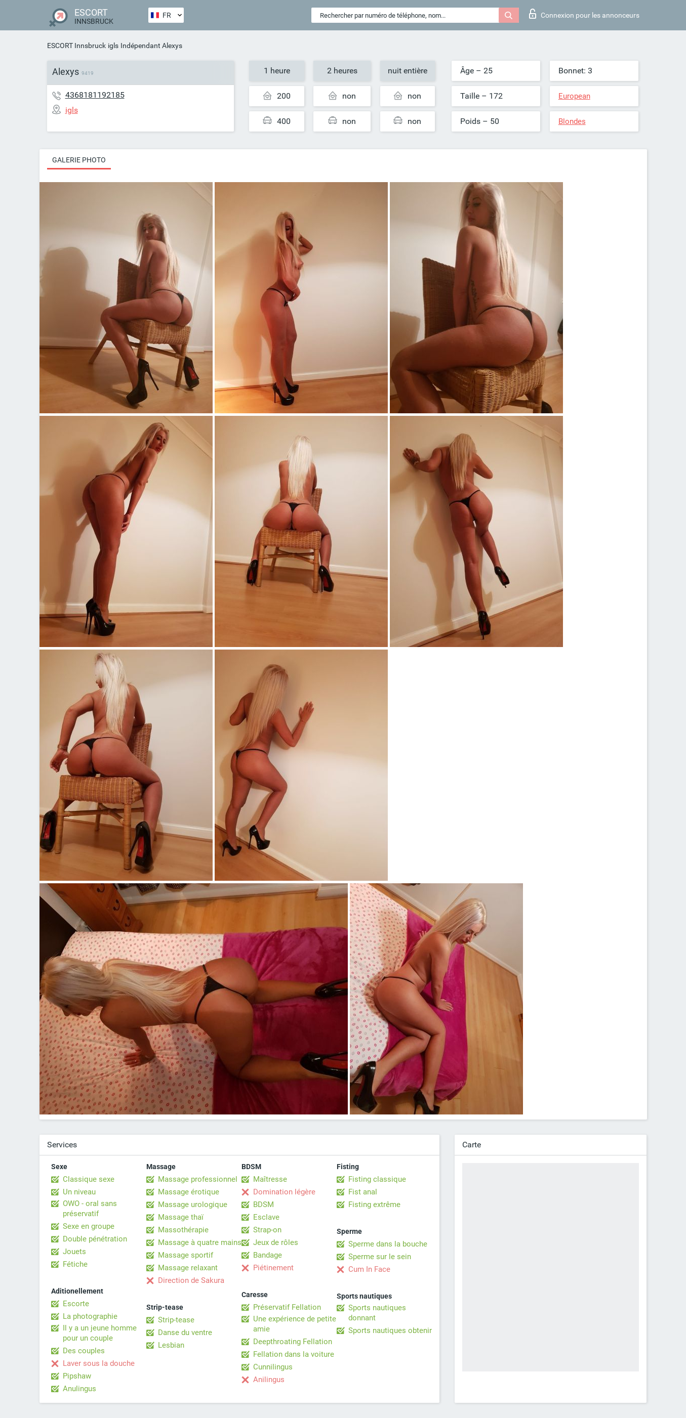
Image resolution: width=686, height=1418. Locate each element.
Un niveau (79, 1191)
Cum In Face (369, 1269)
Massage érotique (188, 1191)
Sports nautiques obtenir (390, 1330)
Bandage (267, 1255)
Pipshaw (77, 1376)
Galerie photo (79, 160)
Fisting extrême (374, 1204)
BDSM (263, 1204)
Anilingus (269, 1379)
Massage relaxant (188, 1267)
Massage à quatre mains (199, 1242)
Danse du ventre (185, 1332)
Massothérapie (183, 1229)
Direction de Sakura (191, 1280)
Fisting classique (377, 1179)
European (574, 96)
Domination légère (284, 1191)
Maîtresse (270, 1179)
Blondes (572, 121)
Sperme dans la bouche (387, 1244)
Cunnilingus (273, 1366)
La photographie (90, 1316)
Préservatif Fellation (287, 1307)
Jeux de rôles (275, 1242)
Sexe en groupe (88, 1226)
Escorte (76, 1303)
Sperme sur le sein (379, 1256)
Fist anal (362, 1191)
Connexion (584, 13)
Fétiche (75, 1264)
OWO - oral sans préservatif (90, 1208)
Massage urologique (192, 1204)
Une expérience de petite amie (294, 1324)
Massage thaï (181, 1217)
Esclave (266, 1217)
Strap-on (267, 1229)
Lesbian (171, 1345)
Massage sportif (185, 1255)
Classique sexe (88, 1179)
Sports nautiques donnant (377, 1312)
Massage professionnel (197, 1179)
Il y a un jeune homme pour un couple (100, 1333)
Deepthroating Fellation (292, 1341)
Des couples (84, 1350)
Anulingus (79, 1388)
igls (113, 45)
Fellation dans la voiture (293, 1354)
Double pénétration (95, 1238)
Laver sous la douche (99, 1363)
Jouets (74, 1251)
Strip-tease (176, 1319)
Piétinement (273, 1267)
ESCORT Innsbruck (76, 45)
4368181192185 (95, 95)
